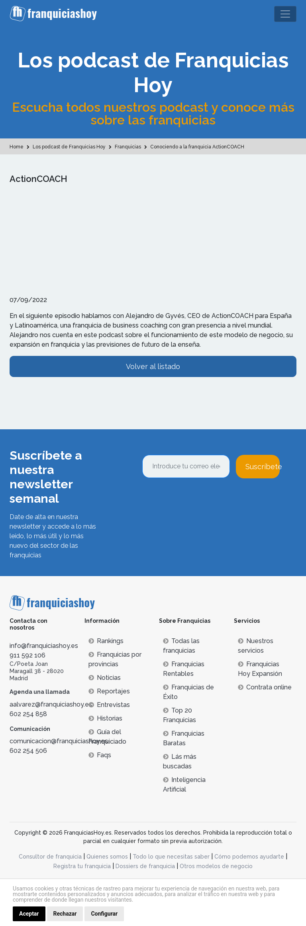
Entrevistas (109, 705)
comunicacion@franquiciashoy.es (59, 741)
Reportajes (109, 691)
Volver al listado (153, 366)
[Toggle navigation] (285, 14)
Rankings (106, 641)
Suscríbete (262, 466)
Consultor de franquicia (50, 856)
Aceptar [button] (29, 913)
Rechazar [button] (65, 913)
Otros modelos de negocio (216, 866)
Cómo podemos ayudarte (249, 856)
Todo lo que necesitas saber (171, 856)
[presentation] (202, 499)
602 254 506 (28, 750)
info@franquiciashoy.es (44, 646)
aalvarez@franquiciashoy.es (51, 704)
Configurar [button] (104, 913)
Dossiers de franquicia (145, 866)
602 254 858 (28, 714)
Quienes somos (107, 856)
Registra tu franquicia (82, 866)
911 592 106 (27, 655)
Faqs (99, 755)
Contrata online (265, 687)
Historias (105, 718)
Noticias (104, 677)
